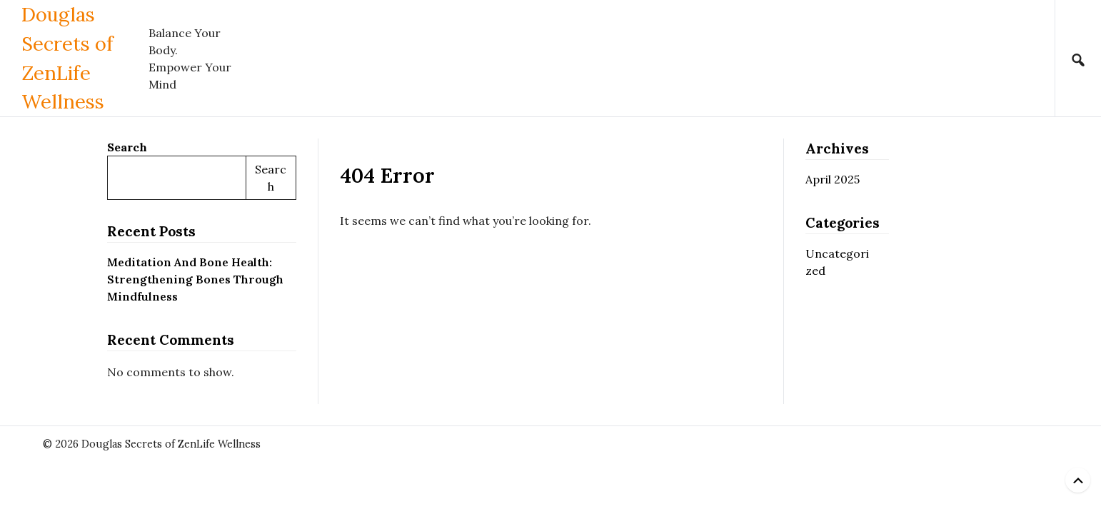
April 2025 (832, 179)
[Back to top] (1077, 480)
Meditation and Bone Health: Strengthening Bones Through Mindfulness (195, 279)
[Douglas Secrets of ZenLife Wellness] (85, 58)
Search (127, 147)
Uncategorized (837, 262)
